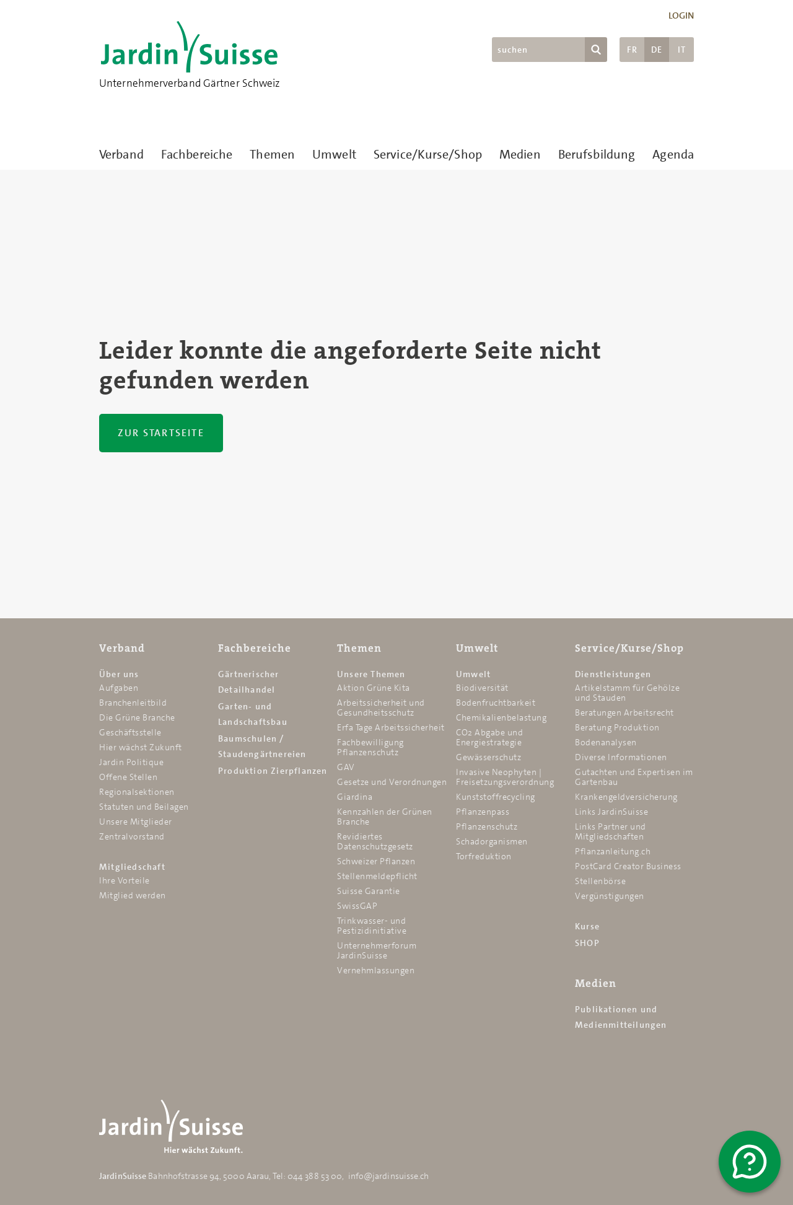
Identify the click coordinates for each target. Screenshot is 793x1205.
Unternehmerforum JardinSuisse (376, 950)
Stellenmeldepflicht (377, 876)
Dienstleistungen (613, 674)
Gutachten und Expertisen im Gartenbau (634, 776)
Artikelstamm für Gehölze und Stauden (627, 692)
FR (632, 49)
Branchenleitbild (133, 702)
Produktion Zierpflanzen (273, 770)
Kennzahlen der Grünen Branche (384, 816)
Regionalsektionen (137, 791)
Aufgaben (118, 687)
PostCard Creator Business (628, 866)
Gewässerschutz (488, 757)
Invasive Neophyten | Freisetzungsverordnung (505, 776)
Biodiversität (482, 687)
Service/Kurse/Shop (428, 154)
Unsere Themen (371, 674)
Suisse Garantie (368, 890)
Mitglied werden (132, 895)
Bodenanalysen (606, 742)
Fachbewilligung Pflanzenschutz (370, 747)
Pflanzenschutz (486, 826)
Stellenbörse (600, 881)
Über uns (119, 674)
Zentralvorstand (132, 836)
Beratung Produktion (617, 727)
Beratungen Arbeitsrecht (624, 712)
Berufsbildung (596, 154)
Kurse (587, 926)
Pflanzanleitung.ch (613, 851)
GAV (346, 767)
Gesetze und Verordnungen (392, 781)
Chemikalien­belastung (501, 717)
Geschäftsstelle (130, 732)
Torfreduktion (484, 856)
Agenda (673, 154)
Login (681, 15)
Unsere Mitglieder (135, 821)
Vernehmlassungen (375, 970)
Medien (520, 154)
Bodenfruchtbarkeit (495, 702)
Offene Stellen (128, 776)
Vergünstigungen (609, 895)
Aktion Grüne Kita (373, 687)
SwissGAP (357, 905)
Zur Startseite (161, 432)
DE (656, 49)
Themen (272, 154)
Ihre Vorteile (124, 880)
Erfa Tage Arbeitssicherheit (391, 727)
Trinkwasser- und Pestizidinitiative (371, 925)
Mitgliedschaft (132, 866)
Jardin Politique (131, 762)
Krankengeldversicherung (626, 796)
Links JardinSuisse (611, 811)
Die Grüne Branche (137, 717)
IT (682, 49)
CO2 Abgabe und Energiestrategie (489, 737)
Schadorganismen (492, 841)
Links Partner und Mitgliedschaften (610, 831)
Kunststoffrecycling (495, 796)
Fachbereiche (196, 154)
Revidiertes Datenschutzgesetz (375, 841)
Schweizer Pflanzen (376, 861)
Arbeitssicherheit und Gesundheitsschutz (381, 707)
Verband (121, 154)
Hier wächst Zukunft (140, 747)
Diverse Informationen (621, 757)
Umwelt (334, 154)
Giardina (354, 796)
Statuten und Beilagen (144, 806)
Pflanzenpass (482, 811)
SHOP (587, 943)
